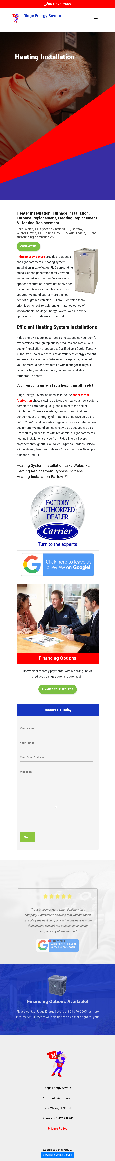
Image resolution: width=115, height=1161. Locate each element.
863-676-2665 (57, 4)
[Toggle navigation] (95, 20)
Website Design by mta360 (57, 1150)
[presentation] (45, 820)
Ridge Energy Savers (31, 256)
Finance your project (57, 689)
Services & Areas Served (57, 1154)
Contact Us (28, 246)
